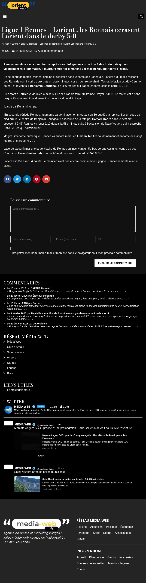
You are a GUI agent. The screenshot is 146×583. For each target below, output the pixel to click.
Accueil (5, 43)
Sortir (96, 532)
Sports (15, 43)
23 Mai (61, 468)
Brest (10, 373)
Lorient (11, 368)
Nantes (11, 362)
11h (60, 424)
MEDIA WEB (23, 424)
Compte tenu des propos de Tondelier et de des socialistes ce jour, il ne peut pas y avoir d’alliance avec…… (68, 298)
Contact (81, 569)
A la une (82, 526)
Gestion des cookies (120, 557)
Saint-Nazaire (15, 352)
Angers (11, 357)
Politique (111, 526)
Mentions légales (118, 563)
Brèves (81, 538)
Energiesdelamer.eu (19, 389)
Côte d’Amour (15, 346)
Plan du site (96, 557)
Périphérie (83, 532)
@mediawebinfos (45, 425)
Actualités (96, 526)
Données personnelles (91, 563)
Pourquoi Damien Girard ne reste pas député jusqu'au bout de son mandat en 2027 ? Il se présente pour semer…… (72, 326)
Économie (126, 526)
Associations (123, 532)
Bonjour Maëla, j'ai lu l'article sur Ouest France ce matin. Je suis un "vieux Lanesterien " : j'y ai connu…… (66, 291)
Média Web (14, 341)
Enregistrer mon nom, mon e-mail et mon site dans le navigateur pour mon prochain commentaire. (71, 252)
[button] (5, 16)
